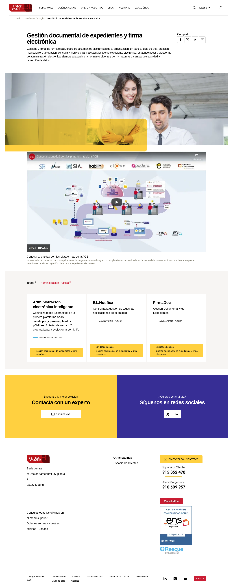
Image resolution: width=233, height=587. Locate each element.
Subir (198, 578)
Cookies (75, 581)
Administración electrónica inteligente (56, 305)
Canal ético (142, 8)
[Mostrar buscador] (194, 7)
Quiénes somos (67, 8)
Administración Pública (55, 282)
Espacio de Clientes (125, 463)
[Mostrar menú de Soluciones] (46, 7)
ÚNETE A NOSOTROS (92, 8)
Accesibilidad (142, 577)
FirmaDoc (163, 302)
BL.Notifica (104, 302)
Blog (111, 8)
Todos (30, 282)
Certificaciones (59, 577)
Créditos (76, 577)
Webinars (124, 8)
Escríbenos (60, 414)
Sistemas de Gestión (119, 577)
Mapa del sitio (58, 581)
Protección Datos (95, 577)
